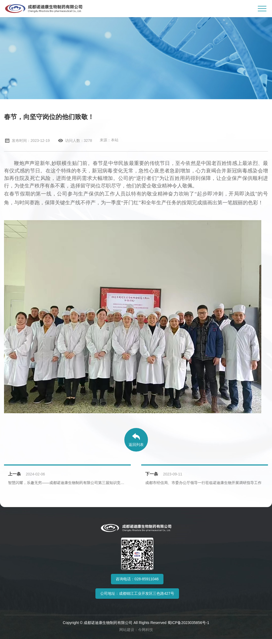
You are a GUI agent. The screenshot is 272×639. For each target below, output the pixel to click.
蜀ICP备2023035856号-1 (188, 622)
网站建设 (126, 629)
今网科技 (145, 629)
